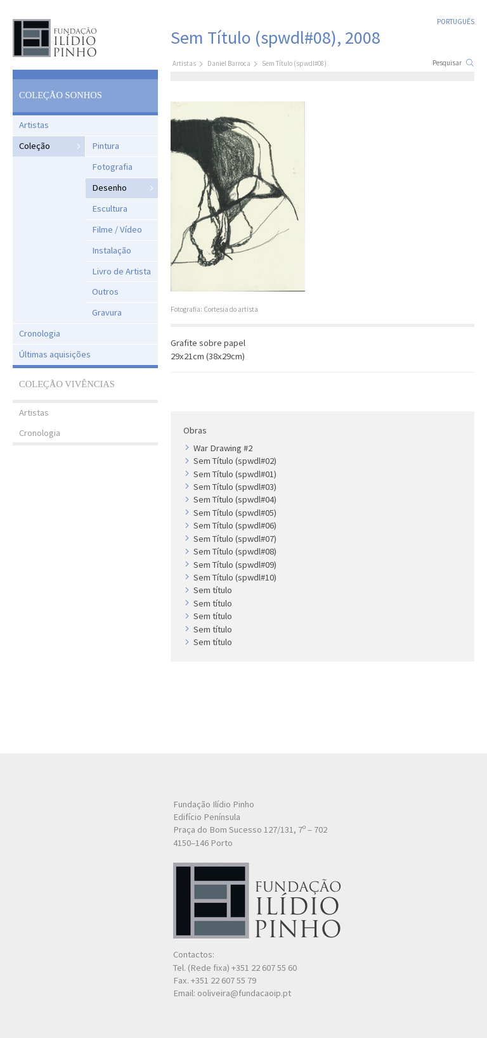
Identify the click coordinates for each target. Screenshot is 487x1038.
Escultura (109, 208)
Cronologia (39, 333)
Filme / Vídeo (117, 229)
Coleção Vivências (67, 384)
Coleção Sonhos (60, 95)
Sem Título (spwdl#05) (234, 512)
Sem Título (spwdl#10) (234, 577)
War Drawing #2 (222, 448)
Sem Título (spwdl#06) (234, 525)
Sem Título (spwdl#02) (234, 460)
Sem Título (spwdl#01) (234, 474)
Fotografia (112, 166)
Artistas (34, 125)
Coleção (34, 145)
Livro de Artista (121, 271)
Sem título (212, 590)
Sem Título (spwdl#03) (234, 486)
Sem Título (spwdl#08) (234, 551)
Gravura (107, 312)
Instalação (111, 250)
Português (455, 21)
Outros (105, 291)
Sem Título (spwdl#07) (234, 538)
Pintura (105, 145)
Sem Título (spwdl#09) (234, 564)
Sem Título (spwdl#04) (234, 499)
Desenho (109, 187)
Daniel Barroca (228, 63)
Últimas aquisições (55, 354)
